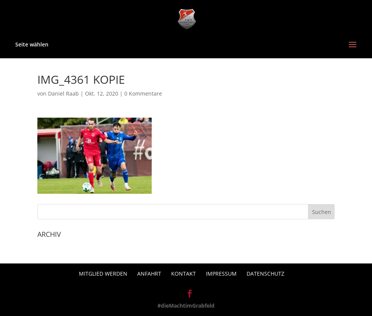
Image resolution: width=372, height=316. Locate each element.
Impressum (221, 273)
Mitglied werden (103, 273)
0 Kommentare (143, 93)
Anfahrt (149, 273)
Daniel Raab (63, 93)
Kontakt (183, 273)
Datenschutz (265, 273)
